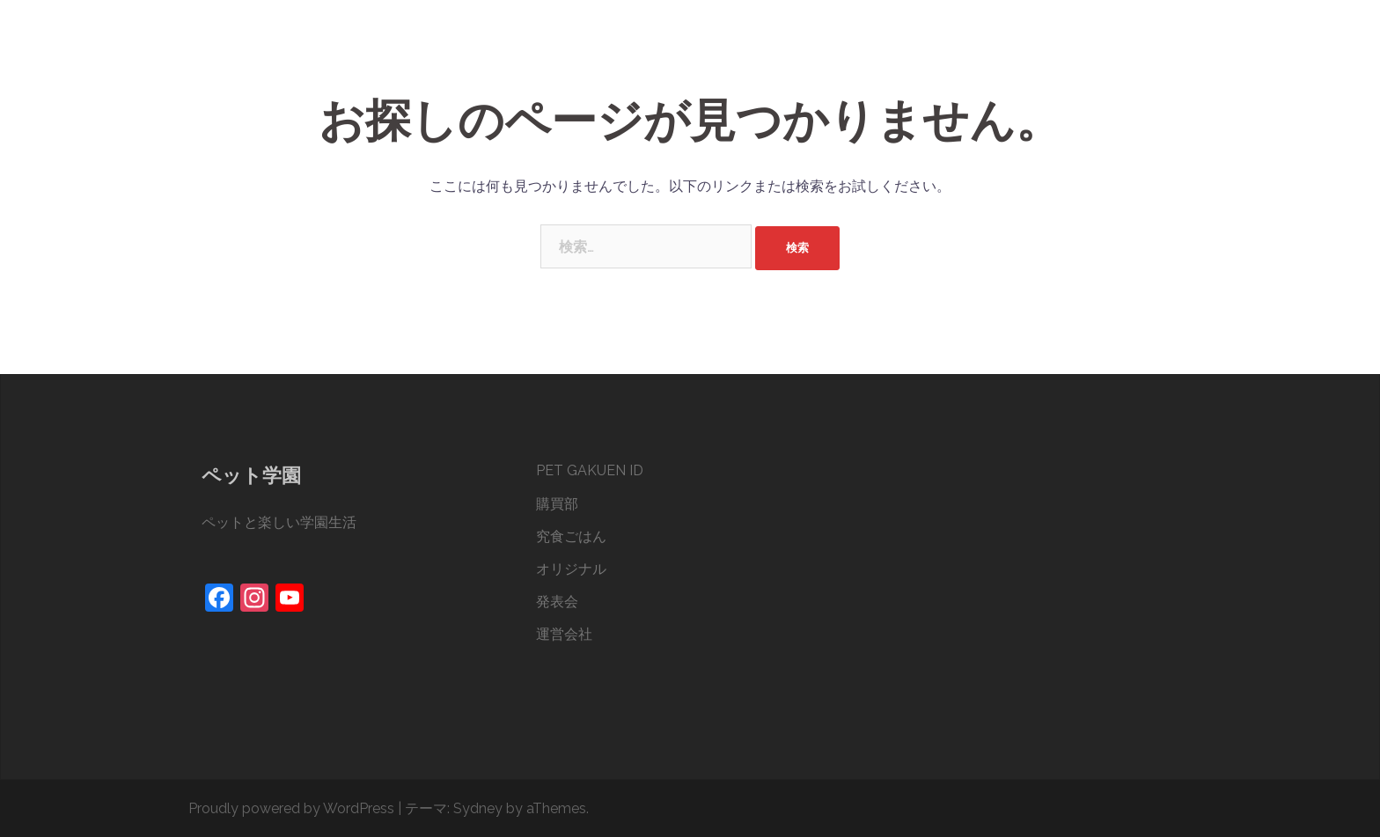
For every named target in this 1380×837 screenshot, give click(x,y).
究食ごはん (927, 52)
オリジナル (1013, 52)
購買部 (852, 52)
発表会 (1086, 52)
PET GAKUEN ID (764, 52)
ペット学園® (271, 34)
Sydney (478, 808)
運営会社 (1154, 52)
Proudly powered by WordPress (291, 808)
